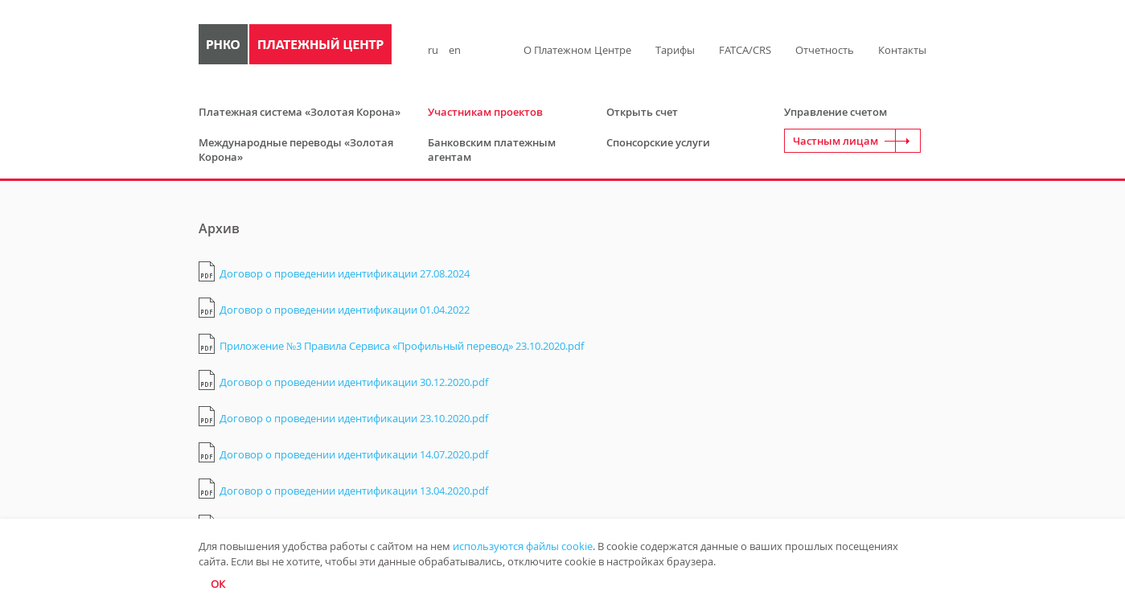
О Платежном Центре (577, 50)
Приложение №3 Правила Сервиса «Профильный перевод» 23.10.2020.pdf (402, 346)
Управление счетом (835, 112)
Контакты (902, 50)
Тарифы (675, 50)
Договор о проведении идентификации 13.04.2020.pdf (354, 490)
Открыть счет (642, 112)
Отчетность (824, 50)
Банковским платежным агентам (492, 149)
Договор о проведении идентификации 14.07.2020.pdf (354, 454)
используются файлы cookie (523, 546)
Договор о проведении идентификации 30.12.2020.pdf (354, 382)
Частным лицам (835, 140)
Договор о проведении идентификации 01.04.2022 (345, 309)
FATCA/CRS (745, 50)
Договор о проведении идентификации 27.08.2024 (345, 273)
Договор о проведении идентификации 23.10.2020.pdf (354, 418)
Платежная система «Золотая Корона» (299, 112)
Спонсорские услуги (658, 142)
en (455, 50)
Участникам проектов (485, 112)
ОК (218, 584)
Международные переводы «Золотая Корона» (296, 149)
